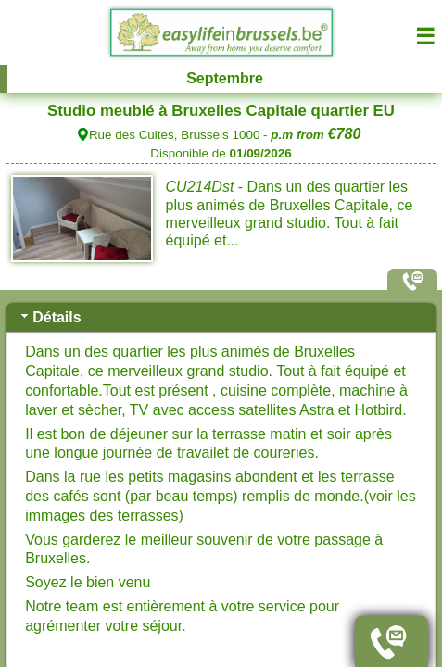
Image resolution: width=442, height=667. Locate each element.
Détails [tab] (49, 316)
